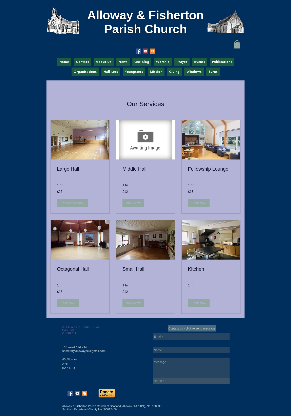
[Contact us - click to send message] (192, 328)
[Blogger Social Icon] (152, 51)
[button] (236, 44)
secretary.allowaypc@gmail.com (83, 351)
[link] (80, 169)
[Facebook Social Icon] (138, 51)
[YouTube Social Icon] (145, 51)
